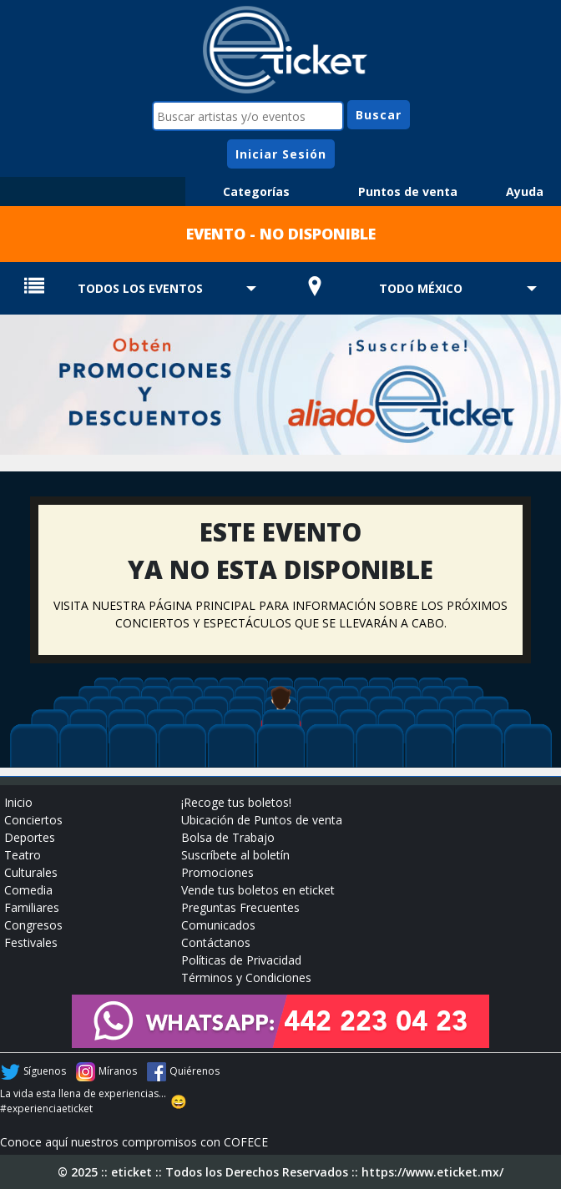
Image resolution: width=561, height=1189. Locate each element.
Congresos (33, 925)
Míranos (118, 1071)
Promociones (217, 872)
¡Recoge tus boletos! (236, 802)
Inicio (18, 802)
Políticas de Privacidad (241, 960)
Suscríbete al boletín (235, 855)
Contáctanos (215, 942)
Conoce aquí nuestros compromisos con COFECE (134, 1142)
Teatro (22, 855)
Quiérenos (194, 1071)
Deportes (29, 837)
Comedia (28, 890)
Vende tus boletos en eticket (258, 890)
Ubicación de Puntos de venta (261, 820)
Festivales (31, 942)
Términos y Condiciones (246, 977)
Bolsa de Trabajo (228, 837)
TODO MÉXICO (420, 288)
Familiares (31, 907)
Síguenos (44, 1071)
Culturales (31, 872)
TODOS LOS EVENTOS (140, 288)
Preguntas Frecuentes (240, 907)
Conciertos (33, 820)
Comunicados (218, 925)
